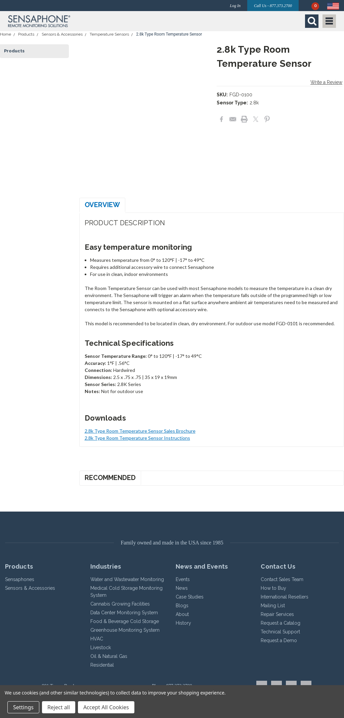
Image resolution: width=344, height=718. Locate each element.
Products (26, 34)
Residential (102, 665)
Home (5, 34)
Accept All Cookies (106, 707)
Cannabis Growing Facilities (120, 604)
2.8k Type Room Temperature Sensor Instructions (137, 438)
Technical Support (280, 631)
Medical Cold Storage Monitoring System (126, 591)
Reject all (58, 707)
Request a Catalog (280, 623)
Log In (235, 5)
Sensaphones (19, 579)
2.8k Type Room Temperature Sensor (169, 34)
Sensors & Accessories (62, 34)
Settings (23, 707)
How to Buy (273, 588)
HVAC (96, 638)
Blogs (182, 605)
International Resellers (284, 597)
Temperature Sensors (109, 34)
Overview (102, 205)
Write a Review (326, 82)
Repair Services (277, 614)
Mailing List (273, 605)
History (183, 623)
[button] (88, 21)
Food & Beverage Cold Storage (124, 621)
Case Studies (190, 597)
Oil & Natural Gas (108, 656)
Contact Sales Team (282, 579)
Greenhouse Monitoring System (125, 630)
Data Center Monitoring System (124, 612)
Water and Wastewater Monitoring (127, 579)
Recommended (110, 478)
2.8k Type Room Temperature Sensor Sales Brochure (140, 431)
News (182, 588)
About (182, 614)
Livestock (100, 647)
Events (183, 579)
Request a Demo (279, 640)
